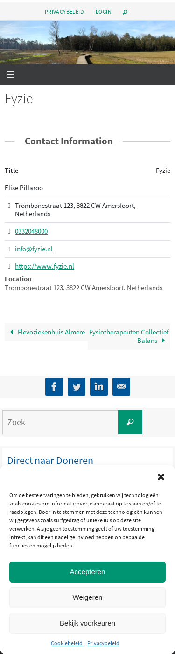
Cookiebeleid (67, 643)
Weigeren (88, 597)
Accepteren (87, 572)
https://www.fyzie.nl (44, 266)
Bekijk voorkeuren (87, 623)
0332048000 (31, 231)
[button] (161, 477)
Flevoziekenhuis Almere (46, 331)
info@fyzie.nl (34, 248)
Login (104, 11)
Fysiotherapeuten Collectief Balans (128, 336)
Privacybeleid (103, 643)
